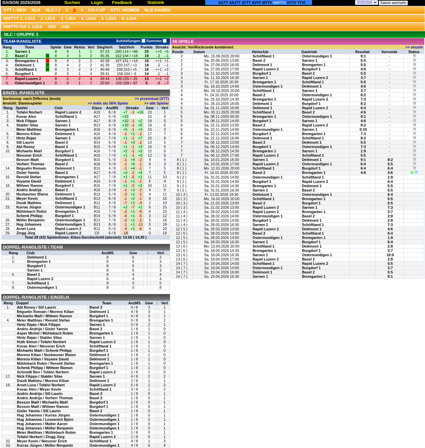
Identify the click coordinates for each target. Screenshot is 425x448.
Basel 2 (21, 56)
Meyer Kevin (27, 198)
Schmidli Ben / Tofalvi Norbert (43, 372)
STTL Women (124, 10)
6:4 (363, 108)
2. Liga (48, 18)
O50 (52, 26)
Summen (156, 41)
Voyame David (28, 181)
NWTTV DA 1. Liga (23, 26)
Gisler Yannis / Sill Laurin (39, 411)
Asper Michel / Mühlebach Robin (45, 333)
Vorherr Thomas (30, 164)
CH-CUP (96, 10)
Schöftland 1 (26, 69)
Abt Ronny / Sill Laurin (36, 307)
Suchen (72, 2)
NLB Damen (157, 10)
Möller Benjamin (30, 220)
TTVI (301, 3)
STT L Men (15, 10)
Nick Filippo (26, 121)
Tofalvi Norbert (29, 112)
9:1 (363, 56)
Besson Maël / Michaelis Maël (42, 402)
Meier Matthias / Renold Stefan (43, 320)
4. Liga (88, 18)
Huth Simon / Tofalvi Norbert (41, 342)
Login (97, 2)
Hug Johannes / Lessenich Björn (45, 419)
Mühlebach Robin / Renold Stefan (46, 363)
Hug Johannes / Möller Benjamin (45, 428)
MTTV (267, 3)
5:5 (363, 60)
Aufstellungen (130, 41)
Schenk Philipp (29, 216)
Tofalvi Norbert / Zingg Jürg (40, 437)
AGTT (223, 3)
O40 (65, 26)
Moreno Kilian (28, 134)
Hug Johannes (29, 224)
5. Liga (109, 18)
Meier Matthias (29, 129)
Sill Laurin (25, 142)
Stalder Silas (27, 125)
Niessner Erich (29, 155)
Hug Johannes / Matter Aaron (42, 424)
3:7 (363, 78)
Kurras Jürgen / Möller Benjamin (45, 445)
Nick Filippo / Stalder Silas (40, 376)
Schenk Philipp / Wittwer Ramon (45, 368)
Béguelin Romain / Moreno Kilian (45, 312)
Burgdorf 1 (24, 74)
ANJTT (235, 3)
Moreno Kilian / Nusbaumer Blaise (46, 355)
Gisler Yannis (28, 173)
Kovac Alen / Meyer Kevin (39, 389)
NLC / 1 (52, 10)
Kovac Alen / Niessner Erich (41, 346)
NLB (36, 10)
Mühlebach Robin (31, 211)
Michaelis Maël (29, 151)
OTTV (291, 3)
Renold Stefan (28, 177)
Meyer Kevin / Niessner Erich (42, 441)
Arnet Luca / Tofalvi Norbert (41, 385)
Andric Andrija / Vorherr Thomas (45, 398)
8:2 (363, 95)
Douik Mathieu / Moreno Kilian (43, 381)
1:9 (363, 151)
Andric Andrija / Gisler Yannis (42, 329)
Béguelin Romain (31, 168)
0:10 (363, 129)
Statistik (155, 2)
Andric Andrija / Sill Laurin (40, 394)
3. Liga (68, 18)
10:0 (390, 255)
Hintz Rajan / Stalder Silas (39, 337)
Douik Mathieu (28, 203)
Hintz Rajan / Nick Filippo (38, 325)
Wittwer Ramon (29, 185)
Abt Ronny (25, 147)
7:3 (363, 99)
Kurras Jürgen (28, 207)
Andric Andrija (28, 190)
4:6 (363, 69)
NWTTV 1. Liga (19, 18)
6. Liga (129, 18)
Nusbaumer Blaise (32, 194)
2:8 (390, 216)
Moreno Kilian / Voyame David (43, 359)
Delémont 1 (25, 65)
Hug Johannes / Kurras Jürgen (43, 415)
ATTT (246, 3)
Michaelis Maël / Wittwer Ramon (44, 316)
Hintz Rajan (26, 138)
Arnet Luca (25, 229)
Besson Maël (27, 160)
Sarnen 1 (22, 51)
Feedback (122, 2)
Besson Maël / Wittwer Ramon (43, 407)
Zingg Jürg (25, 233)
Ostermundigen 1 (30, 83)
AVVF (256, 3)
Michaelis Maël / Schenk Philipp (44, 350)
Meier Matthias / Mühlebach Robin (46, 432)
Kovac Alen (26, 116)
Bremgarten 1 (27, 61)
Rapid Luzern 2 (28, 79)
